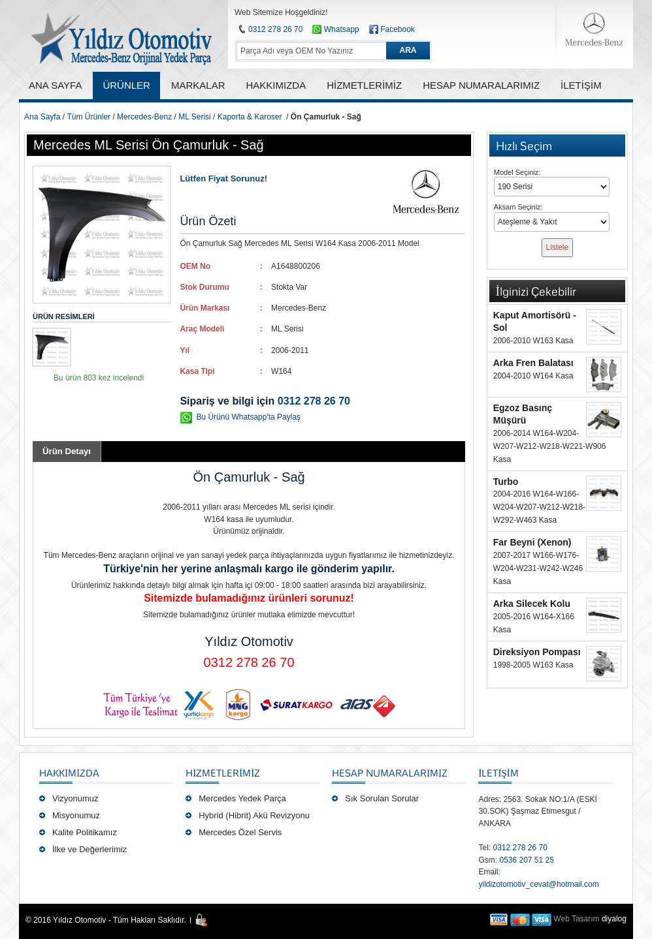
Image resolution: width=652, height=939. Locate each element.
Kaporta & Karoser (250, 116)
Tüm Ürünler (88, 116)
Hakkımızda (69, 772)
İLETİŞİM (498, 772)
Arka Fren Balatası (533, 363)
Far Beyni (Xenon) (532, 542)
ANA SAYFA (55, 85)
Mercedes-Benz (144, 116)
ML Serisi (194, 116)
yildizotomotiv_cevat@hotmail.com (538, 884)
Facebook (397, 29)
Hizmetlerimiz (223, 772)
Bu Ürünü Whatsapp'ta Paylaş (248, 417)
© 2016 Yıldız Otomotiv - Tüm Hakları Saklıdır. (105, 920)
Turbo (506, 481)
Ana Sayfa (42, 116)
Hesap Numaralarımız (390, 772)
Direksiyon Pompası (537, 652)
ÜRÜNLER (126, 85)
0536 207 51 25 (526, 860)
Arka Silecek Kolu (531, 603)
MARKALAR (198, 85)
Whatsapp (335, 29)
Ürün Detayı (66, 451)
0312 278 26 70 (275, 29)
